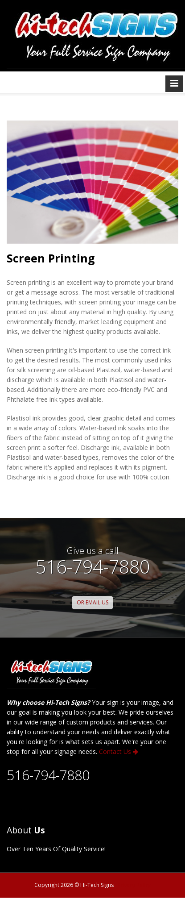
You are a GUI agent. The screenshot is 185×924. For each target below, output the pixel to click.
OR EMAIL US (92, 602)
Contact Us (118, 751)
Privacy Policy (134, 885)
